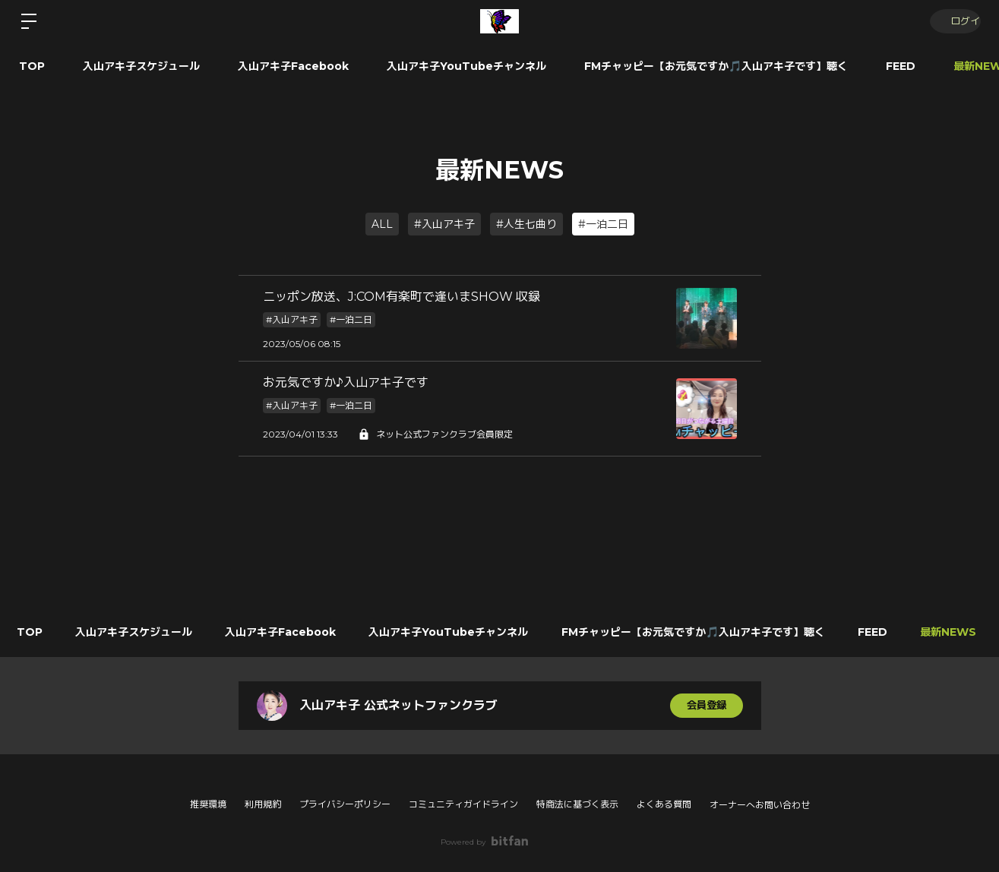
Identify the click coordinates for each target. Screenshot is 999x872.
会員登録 (706, 705)
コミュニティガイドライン (463, 804)
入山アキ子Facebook (293, 66)
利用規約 (263, 804)
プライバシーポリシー (344, 804)
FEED (900, 66)
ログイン (953, 21)
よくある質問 (664, 804)
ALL (382, 224)
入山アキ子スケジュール (141, 66)
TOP (32, 66)
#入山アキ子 (444, 224)
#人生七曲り (526, 224)
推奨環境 (208, 804)
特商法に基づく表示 (577, 804)
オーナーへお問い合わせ (760, 805)
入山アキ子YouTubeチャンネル (466, 66)
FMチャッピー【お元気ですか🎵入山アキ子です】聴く (716, 66)
